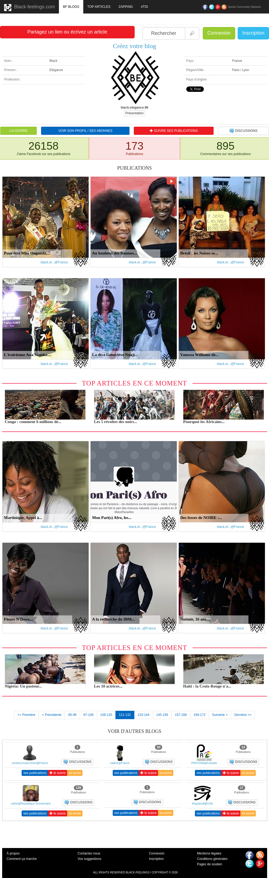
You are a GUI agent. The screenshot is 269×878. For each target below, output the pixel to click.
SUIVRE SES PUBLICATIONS (174, 131)
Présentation (134, 113)
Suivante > (220, 715)
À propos (13, 853)
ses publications (34, 773)
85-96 (72, 715)
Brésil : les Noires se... (199, 253)
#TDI (144, 7)
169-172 (199, 715)
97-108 (88, 715)
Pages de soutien (209, 864)
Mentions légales (209, 853)
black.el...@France (54, 262)
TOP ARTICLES (98, 7)
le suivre (57, 773)
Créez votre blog (134, 45)
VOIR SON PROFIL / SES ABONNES (85, 131)
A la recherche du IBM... (113, 619)
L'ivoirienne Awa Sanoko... (27, 355)
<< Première (26, 715)
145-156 (162, 715)
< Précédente (52, 715)
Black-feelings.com (29, 7)
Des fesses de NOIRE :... (201, 517)
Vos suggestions (89, 859)
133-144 (144, 715)
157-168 (181, 715)
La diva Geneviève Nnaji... (115, 355)
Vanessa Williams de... (199, 355)
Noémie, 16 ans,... (195, 619)
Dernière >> (242, 715)
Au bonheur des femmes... (114, 253)
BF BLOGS (71, 7)
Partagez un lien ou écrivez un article (67, 32)
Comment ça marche (22, 859)
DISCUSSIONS (243, 131)
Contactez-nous (89, 853)
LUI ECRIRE (18, 131)
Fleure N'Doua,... (19, 619)
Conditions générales (212, 859)
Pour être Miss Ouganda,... (27, 253)
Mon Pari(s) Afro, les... (111, 517)
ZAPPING (125, 7)
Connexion (219, 33)
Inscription (253, 33)
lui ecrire (75, 773)
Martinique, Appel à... (23, 517)
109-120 (106, 715)
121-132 (125, 715)
